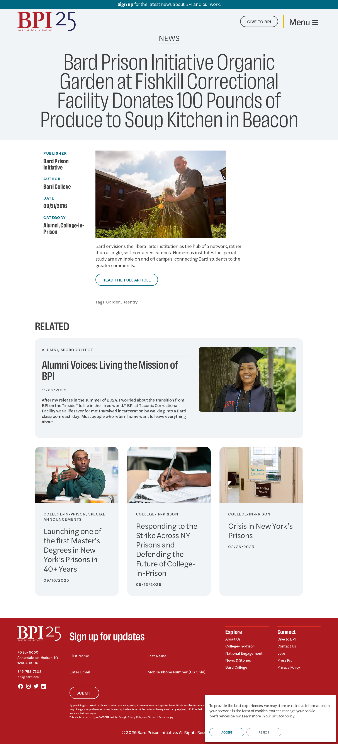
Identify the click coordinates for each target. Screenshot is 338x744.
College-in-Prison (63, 228)
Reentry (130, 301)
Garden (113, 301)
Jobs (281, 653)
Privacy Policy (135, 717)
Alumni (51, 225)
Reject (264, 732)
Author (52, 178)
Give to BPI (286, 639)
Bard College (236, 667)
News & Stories (238, 660)
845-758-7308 (29, 671)
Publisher (55, 153)
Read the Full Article (126, 279)
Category (54, 217)
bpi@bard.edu (28, 676)
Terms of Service (157, 717)
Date (48, 198)
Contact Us (286, 646)
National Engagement (244, 653)
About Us (232, 639)
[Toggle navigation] (303, 21)
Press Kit (284, 660)
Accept (226, 732)
